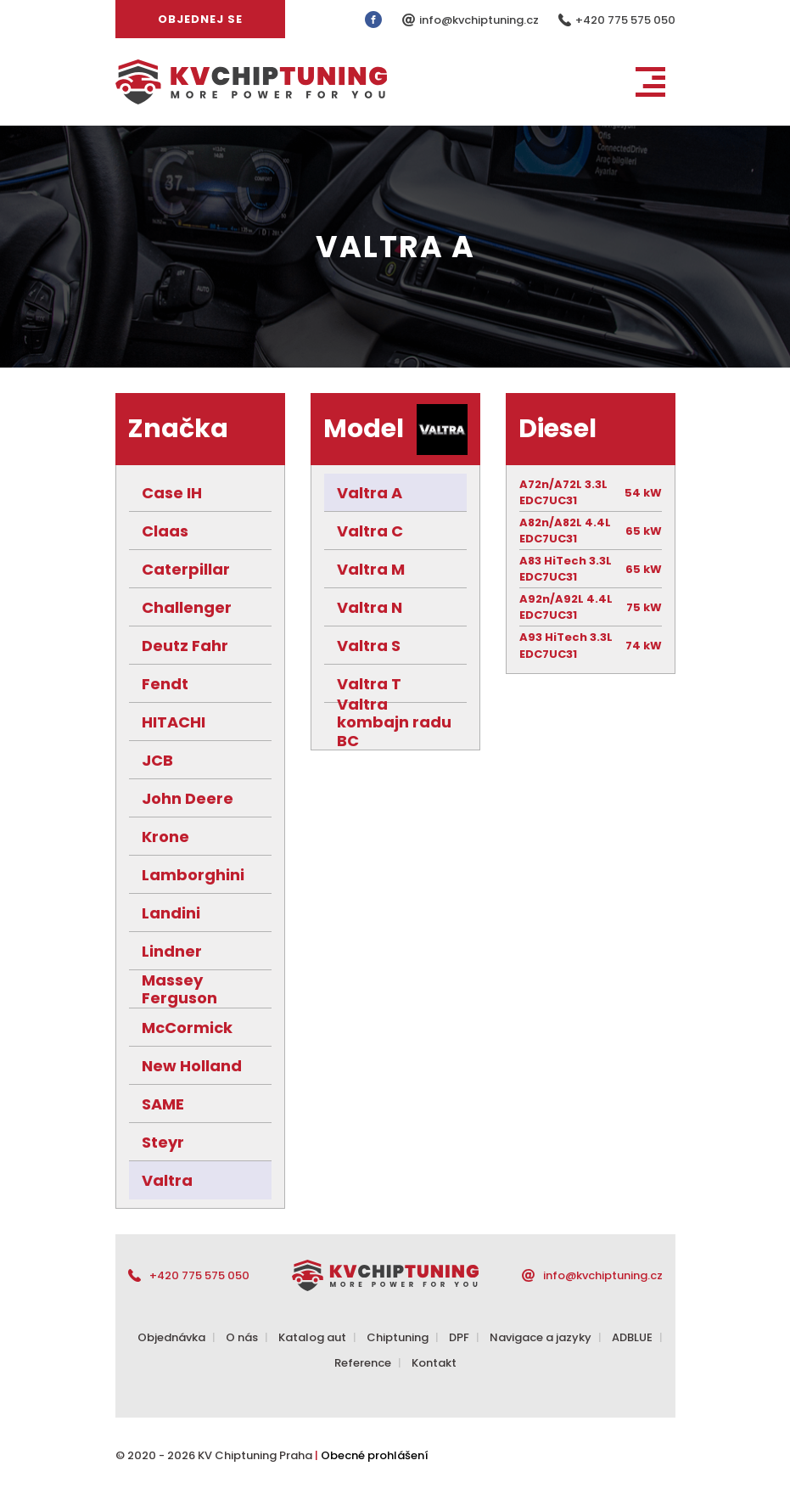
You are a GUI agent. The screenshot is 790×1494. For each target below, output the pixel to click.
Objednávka (171, 1337)
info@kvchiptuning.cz (480, 20)
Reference (362, 1363)
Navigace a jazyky (540, 1337)
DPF (459, 1337)
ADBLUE (632, 1337)
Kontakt (434, 1363)
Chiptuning (398, 1337)
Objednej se (200, 19)
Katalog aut (312, 1337)
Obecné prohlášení (375, 1455)
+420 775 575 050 (625, 20)
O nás (242, 1337)
